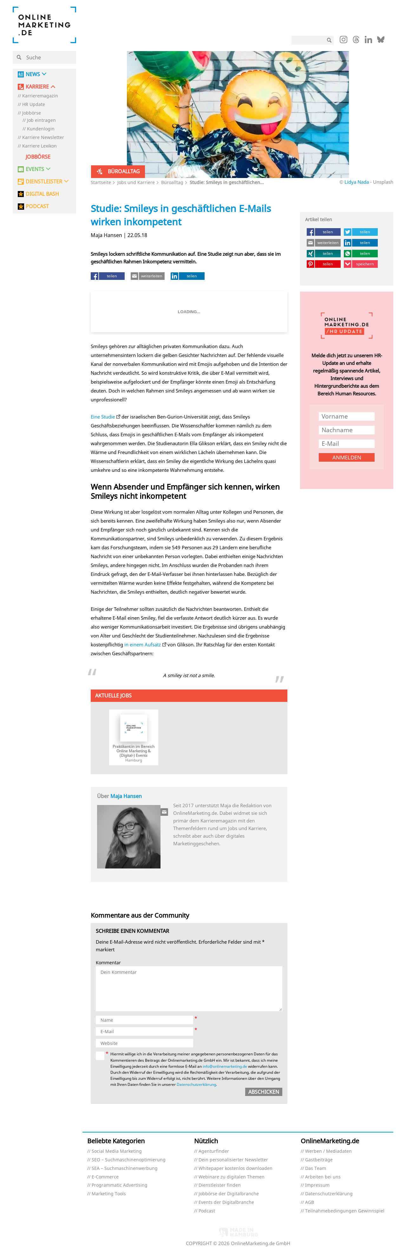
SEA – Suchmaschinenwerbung (125, 1168)
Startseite (101, 182)
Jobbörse (31, 113)
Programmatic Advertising (119, 1185)
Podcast (207, 1211)
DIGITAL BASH (42, 194)
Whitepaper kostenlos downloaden (235, 1168)
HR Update (33, 104)
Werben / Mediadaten (328, 1151)
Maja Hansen (126, 796)
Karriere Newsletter (43, 137)
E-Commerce (105, 1177)
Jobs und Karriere (136, 182)
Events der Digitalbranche (226, 1202)
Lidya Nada (356, 182)
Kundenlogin (41, 129)
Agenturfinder (214, 1151)
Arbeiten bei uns (323, 1177)
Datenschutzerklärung (196, 1084)
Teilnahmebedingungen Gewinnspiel (344, 1211)
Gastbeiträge (319, 1160)
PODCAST (37, 206)
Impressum (317, 1185)
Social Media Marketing (117, 1151)
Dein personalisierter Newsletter (233, 1160)
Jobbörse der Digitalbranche (229, 1194)
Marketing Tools (109, 1194)
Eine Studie (103, 416)
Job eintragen (41, 120)
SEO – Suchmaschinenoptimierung (129, 1160)
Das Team (315, 1168)
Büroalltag (172, 182)
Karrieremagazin (40, 96)
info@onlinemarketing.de (225, 1066)
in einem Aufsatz (142, 644)
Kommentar (108, 963)
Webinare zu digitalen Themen (232, 1177)
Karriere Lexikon (39, 146)
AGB (309, 1202)
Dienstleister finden (220, 1185)
